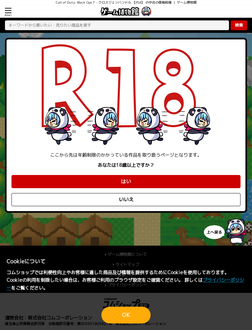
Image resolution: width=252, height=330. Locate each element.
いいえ (126, 199)
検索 (239, 25)
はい (126, 181)
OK (126, 315)
